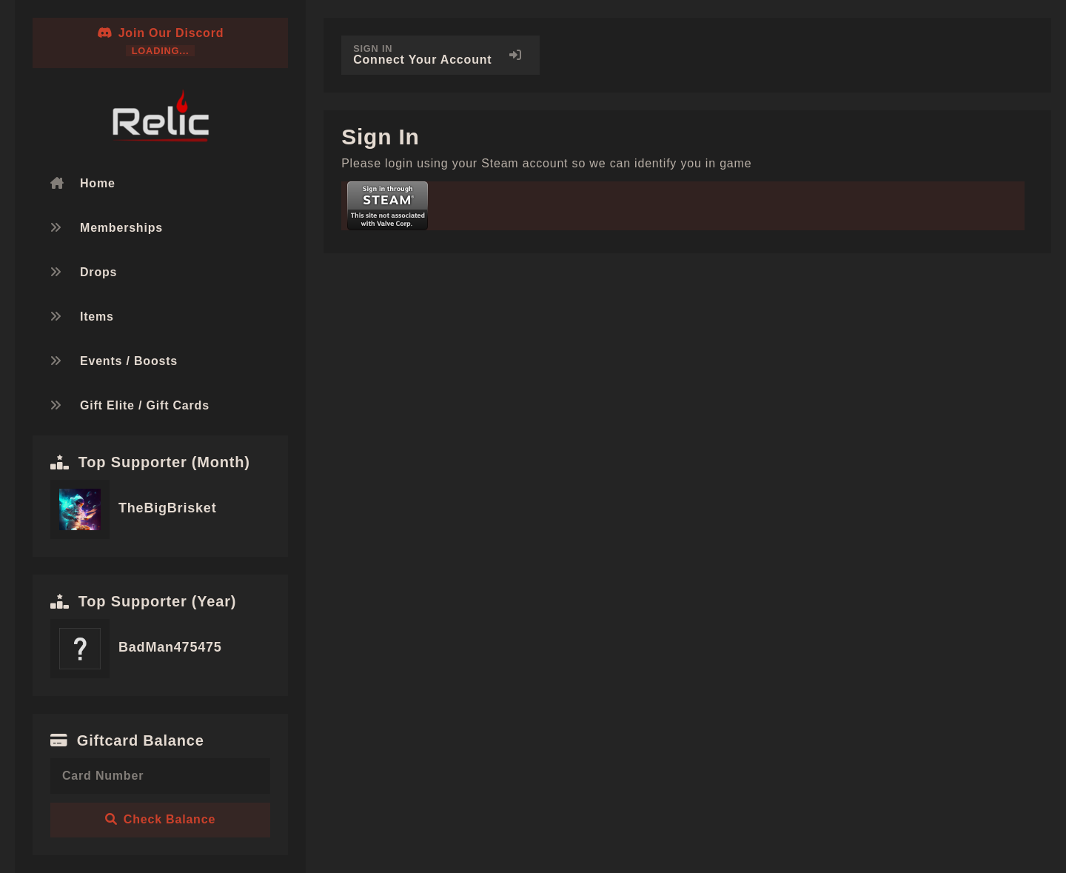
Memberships (121, 227)
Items (97, 316)
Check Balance (160, 819)
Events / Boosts (129, 361)
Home (97, 183)
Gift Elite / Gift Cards (144, 405)
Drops (98, 272)
